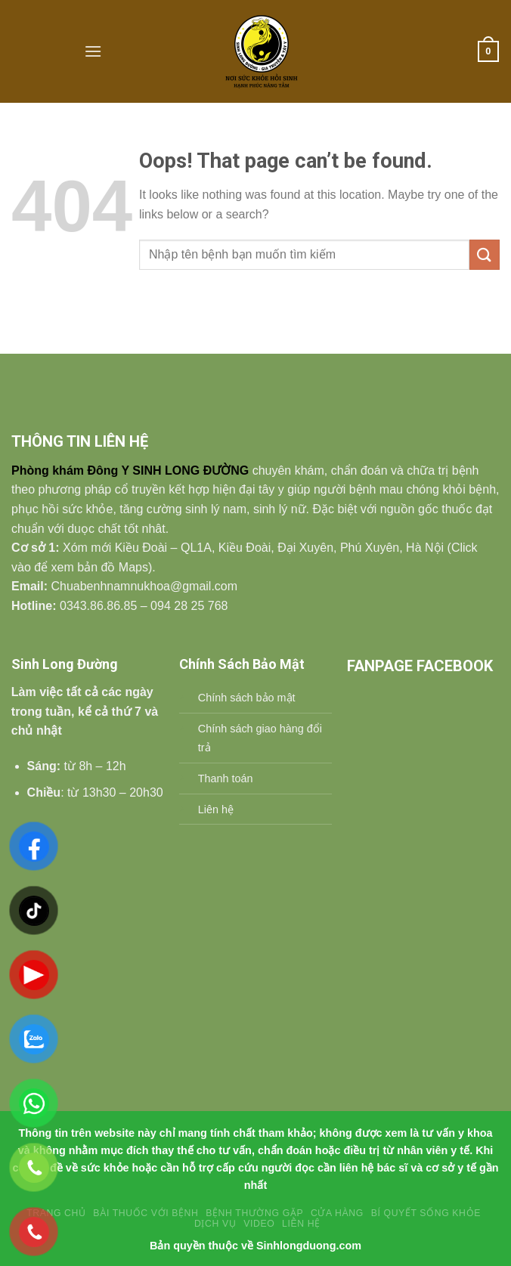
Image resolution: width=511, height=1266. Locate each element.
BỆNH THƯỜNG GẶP (254, 1213)
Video (258, 1223)
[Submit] (484, 254)
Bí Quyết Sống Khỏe (426, 1213)
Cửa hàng (337, 1213)
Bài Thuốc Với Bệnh (145, 1213)
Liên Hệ (301, 1223)
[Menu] (93, 51)
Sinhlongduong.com (308, 1246)
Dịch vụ (215, 1223)
